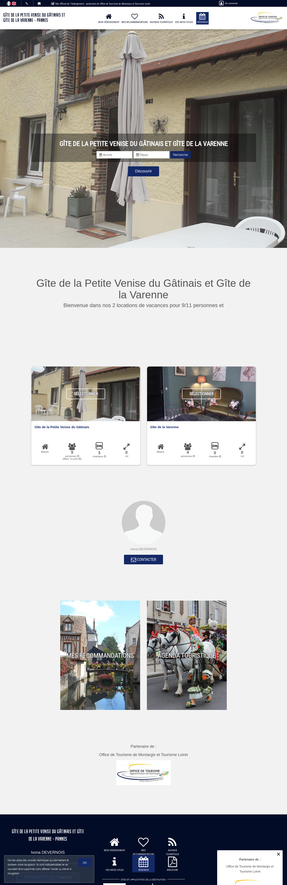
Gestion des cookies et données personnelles (33, 877)
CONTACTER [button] (143, 560)
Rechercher (180, 154)
